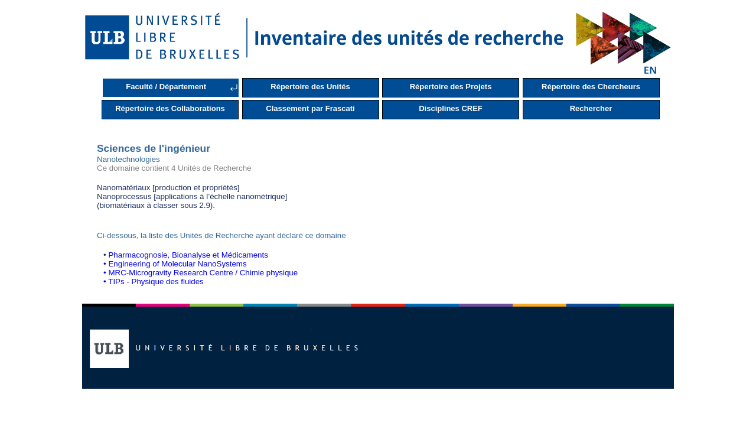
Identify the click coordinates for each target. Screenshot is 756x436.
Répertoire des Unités (310, 86)
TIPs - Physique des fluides (156, 281)
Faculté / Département (166, 86)
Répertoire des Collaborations (170, 108)
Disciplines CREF (451, 108)
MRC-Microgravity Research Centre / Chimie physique (203, 272)
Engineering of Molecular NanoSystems (177, 263)
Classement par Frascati (310, 108)
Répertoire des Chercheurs (591, 86)
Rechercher (591, 108)
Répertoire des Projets (451, 86)
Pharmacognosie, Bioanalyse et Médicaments (188, 254)
